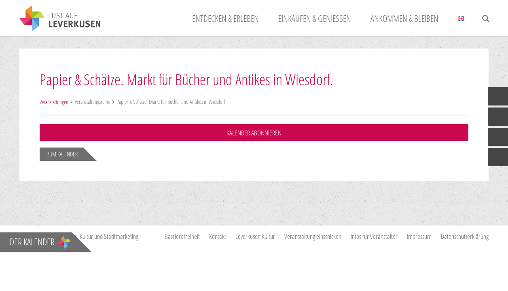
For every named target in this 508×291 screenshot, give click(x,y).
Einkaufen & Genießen (314, 18)
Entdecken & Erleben (225, 18)
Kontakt (217, 236)
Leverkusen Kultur (255, 236)
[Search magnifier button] (486, 18)
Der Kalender (40, 241)
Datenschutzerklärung (465, 236)
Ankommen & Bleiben (404, 18)
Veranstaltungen (54, 102)
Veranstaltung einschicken (312, 236)
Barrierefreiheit (182, 236)
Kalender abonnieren (254, 133)
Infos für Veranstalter (374, 236)
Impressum (419, 236)
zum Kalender (62, 154)
